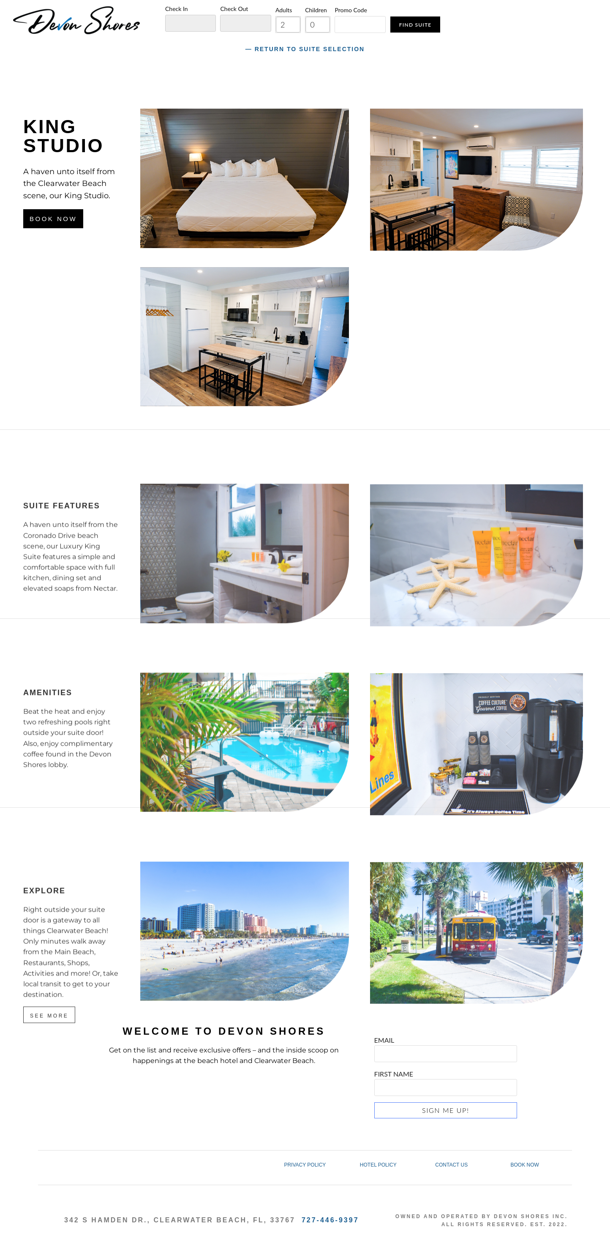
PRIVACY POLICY (305, 1165)
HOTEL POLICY (378, 1165)
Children (316, 10)
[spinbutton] (288, 24)
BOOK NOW (524, 1165)
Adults (283, 10)
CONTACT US (451, 1165)
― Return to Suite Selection (305, 49)
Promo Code (351, 10)
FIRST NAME (445, 1080)
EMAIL (445, 1046)
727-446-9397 (330, 1220)
